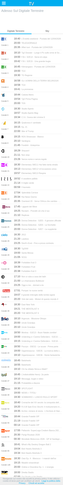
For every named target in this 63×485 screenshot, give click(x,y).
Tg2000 (21, 248)
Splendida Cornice (26, 192)
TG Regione (23, 75)
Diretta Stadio (24, 472)
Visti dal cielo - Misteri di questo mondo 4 (36, 299)
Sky (47, 31)
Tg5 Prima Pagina (26, 98)
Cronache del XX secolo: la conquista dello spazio (38, 402)
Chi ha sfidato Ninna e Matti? (30, 369)
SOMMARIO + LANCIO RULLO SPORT (35, 397)
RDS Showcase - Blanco (29, 136)
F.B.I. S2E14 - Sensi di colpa (30, 56)
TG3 (19, 70)
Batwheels (22, 360)
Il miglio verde (24, 182)
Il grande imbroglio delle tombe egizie (34, 294)
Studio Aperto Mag (26, 112)
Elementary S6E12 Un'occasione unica (35, 168)
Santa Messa (23, 252)
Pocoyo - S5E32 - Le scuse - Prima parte (36, 346)
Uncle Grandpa (24, 322)
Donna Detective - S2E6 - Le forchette (35, 224)
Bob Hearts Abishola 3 (27, 448)
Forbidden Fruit (24, 266)
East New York (24, 304)
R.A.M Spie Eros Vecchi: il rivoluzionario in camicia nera (38, 406)
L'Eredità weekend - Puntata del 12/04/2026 (37, 38)
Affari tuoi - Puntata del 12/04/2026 (33, 47)
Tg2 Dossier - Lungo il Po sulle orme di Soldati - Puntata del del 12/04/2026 (38, 52)
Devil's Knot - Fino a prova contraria (34, 243)
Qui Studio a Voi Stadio (28, 476)
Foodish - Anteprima (27, 145)
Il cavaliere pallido (26, 178)
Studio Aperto (24, 108)
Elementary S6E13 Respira (30, 173)
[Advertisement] (31, 20)
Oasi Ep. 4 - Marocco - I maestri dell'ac (35, 458)
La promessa (23, 89)
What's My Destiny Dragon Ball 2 (32, 444)
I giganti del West (25, 206)
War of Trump (24, 131)
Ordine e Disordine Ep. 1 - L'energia (34, 466)
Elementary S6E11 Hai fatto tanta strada (36, 164)
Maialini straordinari (26, 462)
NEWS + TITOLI (25, 392)
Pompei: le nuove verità (28, 290)
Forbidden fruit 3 (25, 262)
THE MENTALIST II (26, 308)
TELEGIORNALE (25, 42)
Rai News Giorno (25, 196)
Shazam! (21, 150)
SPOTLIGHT (23, 388)
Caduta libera (24, 94)
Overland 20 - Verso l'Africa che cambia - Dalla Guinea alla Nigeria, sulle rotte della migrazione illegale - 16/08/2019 (38, 201)
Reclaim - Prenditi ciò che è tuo (31, 210)
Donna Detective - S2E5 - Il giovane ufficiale (37, 220)
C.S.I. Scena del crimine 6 (29, 117)
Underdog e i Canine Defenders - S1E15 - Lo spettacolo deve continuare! (38, 336)
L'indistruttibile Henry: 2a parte (31, 374)
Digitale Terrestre (15, 31)
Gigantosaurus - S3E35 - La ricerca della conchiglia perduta (38, 350)
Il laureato (22, 187)
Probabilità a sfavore (27, 383)
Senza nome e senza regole (30, 159)
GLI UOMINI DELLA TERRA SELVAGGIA (36, 80)
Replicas (21, 215)
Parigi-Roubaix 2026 (27, 434)
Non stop (22, 154)
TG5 (19, 103)
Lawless (21, 238)
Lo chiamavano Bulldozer (29, 280)
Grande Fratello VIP (26, 416)
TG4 (19, 84)
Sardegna (22, 140)
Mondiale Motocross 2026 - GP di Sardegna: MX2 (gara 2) (38, 438)
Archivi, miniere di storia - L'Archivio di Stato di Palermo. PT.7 (38, 411)
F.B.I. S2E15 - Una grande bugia (32, 61)
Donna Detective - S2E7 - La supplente (35, 229)
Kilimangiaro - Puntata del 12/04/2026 (34, 66)
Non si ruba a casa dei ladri (30, 276)
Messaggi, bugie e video (28, 378)
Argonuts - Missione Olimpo (30, 318)
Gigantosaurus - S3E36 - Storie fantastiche (37, 355)
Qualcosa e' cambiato (27, 122)
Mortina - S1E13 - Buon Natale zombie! (35, 332)
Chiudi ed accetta (36, 483)
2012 (20, 234)
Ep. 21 (20, 126)
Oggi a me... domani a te (29, 285)
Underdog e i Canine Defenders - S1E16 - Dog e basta (38, 341)
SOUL (20, 257)
